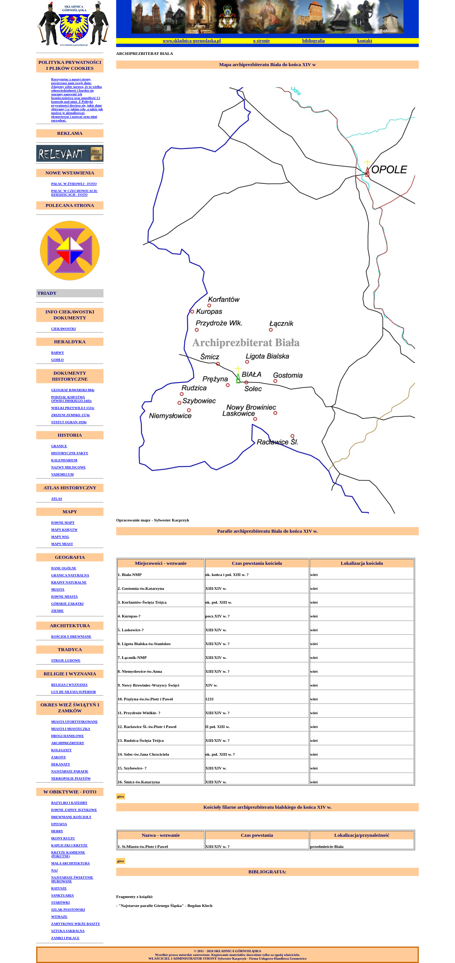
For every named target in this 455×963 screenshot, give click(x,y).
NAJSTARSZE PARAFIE (69, 771)
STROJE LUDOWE (65, 660)
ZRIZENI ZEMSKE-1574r (70, 415)
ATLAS (56, 499)
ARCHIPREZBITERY (67, 743)
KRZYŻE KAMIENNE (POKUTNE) (68, 854)
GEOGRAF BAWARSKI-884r (73, 390)
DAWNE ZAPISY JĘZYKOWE (74, 810)
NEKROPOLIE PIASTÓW (71, 778)
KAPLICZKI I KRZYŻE (69, 845)
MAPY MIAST (62, 544)
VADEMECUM (62, 474)
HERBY (57, 831)
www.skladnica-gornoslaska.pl (192, 40)
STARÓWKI (60, 902)
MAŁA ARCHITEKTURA (70, 863)
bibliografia (313, 40)
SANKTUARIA (62, 895)
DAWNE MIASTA (64, 596)
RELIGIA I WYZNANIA (69, 685)
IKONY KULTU (63, 838)
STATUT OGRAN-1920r (69, 422)
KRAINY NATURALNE (69, 582)
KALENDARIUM (64, 460)
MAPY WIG (60, 537)
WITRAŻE (59, 917)
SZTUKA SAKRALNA (67, 931)
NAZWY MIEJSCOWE (68, 467)
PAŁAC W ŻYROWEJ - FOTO (74, 184)
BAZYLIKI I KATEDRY (69, 803)
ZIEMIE (57, 611)
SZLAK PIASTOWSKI (68, 909)
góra (120, 796)
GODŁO (57, 360)
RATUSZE (59, 888)
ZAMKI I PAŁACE (65, 938)
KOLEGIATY (61, 750)
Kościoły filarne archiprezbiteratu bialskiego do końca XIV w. (267, 807)
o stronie (261, 40)
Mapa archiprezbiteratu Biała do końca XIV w (267, 64)
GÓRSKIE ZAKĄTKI (67, 604)
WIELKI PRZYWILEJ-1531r (73, 408)
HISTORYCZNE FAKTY (69, 453)
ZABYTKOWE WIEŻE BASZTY (75, 924)
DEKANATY (60, 764)
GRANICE (59, 446)
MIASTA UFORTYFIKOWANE (74, 722)
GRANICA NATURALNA (70, 575)
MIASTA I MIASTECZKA (70, 729)
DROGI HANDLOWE (67, 736)
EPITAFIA (59, 824)
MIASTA (57, 589)
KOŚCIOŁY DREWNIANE (71, 636)
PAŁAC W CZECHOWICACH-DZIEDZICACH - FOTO (74, 192)
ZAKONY (58, 757)
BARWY (57, 352)
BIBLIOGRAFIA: (267, 871)
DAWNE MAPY (63, 522)
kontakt (364, 40)
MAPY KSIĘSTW (64, 530)
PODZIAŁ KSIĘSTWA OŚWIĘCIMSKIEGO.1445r (71, 399)
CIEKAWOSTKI (63, 329)
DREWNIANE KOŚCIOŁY (71, 817)
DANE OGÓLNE (63, 568)
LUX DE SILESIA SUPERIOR (73, 692)
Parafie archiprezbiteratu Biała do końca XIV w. (267, 531)
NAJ (54, 870)
